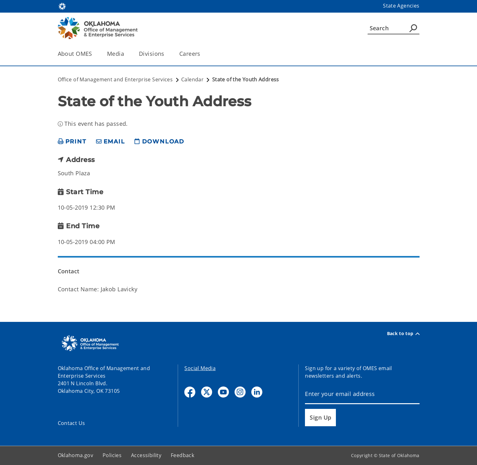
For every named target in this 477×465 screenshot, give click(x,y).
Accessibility (146, 455)
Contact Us (71, 423)
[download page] (159, 142)
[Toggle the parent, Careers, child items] (202, 54)
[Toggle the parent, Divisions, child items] (166, 54)
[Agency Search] (413, 28)
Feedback (182, 455)
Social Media (200, 368)
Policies (112, 455)
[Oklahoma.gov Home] (62, 6)
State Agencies (401, 5)
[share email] (110, 142)
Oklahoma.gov (75, 455)
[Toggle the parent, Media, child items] (126, 54)
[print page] (72, 142)
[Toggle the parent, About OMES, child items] (94, 54)
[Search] (393, 28)
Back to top (403, 333)
